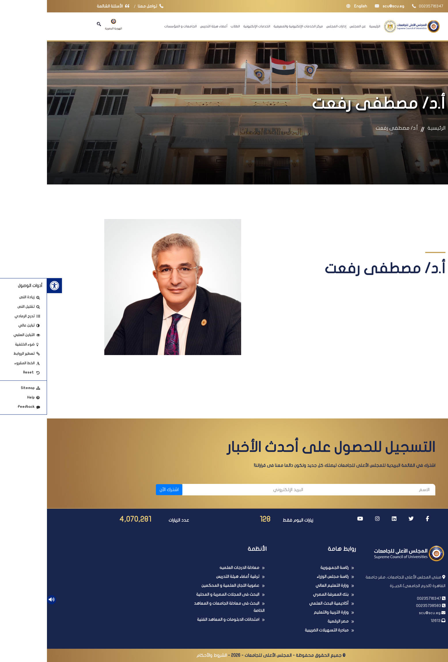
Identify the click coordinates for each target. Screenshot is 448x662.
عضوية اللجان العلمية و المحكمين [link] (183, 585)
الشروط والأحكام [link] (165, 655)
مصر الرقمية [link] (291, 621)
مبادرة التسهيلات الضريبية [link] (280, 630)
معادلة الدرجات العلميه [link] (192, 567)
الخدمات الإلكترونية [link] (209, 26)
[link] (7, 285)
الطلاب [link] (188, 26)
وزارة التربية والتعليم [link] (284, 612)
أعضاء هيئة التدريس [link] (166, 26)
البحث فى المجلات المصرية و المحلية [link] (180, 594)
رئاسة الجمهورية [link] (287, 567)
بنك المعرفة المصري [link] (284, 594)
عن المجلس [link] (311, 26)
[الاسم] (325, 489)
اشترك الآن (122, 489)
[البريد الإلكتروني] (198, 489)
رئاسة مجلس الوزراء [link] (286, 576)
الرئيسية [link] (327, 26)
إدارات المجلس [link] (289, 26)
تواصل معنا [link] (105, 6)
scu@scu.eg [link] (342, 6)
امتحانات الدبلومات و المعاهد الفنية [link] (181, 619)
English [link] (309, 6)
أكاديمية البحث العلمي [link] (282, 603)
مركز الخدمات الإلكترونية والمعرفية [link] (251, 26)
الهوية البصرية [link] (66, 24)
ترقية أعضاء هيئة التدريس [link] (190, 576)
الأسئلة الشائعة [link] (67, 6)
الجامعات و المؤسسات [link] (134, 26)
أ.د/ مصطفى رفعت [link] (350, 128)
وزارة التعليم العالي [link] (285, 585)
